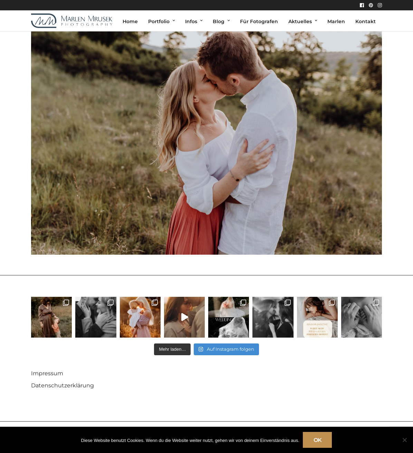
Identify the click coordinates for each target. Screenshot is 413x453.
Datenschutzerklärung (62, 385)
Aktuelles (300, 21)
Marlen (336, 21)
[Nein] (404, 439)
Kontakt (365, 21)
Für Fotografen (259, 21)
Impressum (47, 373)
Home (130, 21)
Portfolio (159, 21)
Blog (218, 21)
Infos (191, 21)
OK (317, 440)
